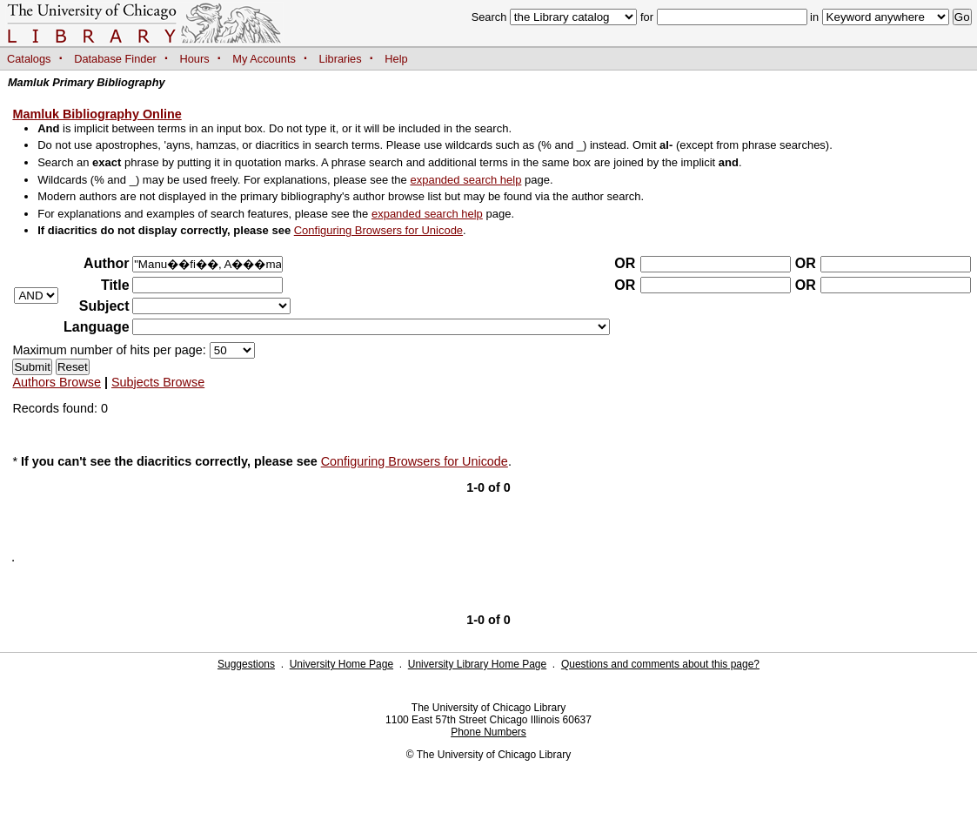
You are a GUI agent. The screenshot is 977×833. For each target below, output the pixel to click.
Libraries (340, 58)
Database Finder (115, 58)
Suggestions (246, 664)
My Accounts (264, 58)
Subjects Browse (157, 382)
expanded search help (465, 179)
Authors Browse (56, 382)
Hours (195, 58)
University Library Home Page (477, 664)
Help (396, 58)
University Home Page (341, 664)
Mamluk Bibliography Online (96, 114)
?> (211, 306)
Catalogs (29, 58)
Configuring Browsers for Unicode (378, 230)
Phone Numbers (488, 732)
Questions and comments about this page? (660, 664)
